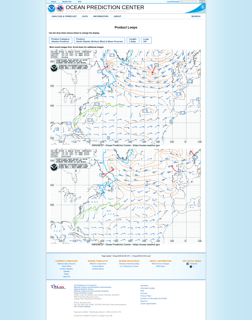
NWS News (160, 266)
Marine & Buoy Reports (66, 264)
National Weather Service (83, 289)
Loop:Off (145, 41)
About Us (144, 301)
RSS (79, 2)
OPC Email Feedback (82, 306)
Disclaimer (144, 286)
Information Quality (147, 288)
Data (85, 16)
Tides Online (66, 266)
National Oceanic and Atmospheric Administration (96, 11)
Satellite (66, 271)
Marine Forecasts (98, 261)
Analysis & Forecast (64, 16)
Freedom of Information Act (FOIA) (153, 298)
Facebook (191, 264)
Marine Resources (129, 261)
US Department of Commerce (85, 285)
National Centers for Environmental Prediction (91, 291)
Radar (66, 274)
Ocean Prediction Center (105, 7)
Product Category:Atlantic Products (59, 41)
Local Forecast (173, 2)
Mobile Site (67, 2)
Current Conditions (66, 261)
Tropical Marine (98, 266)
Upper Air (66, 277)
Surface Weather (66, 269)
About (117, 16)
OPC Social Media (192, 261)
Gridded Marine (98, 269)
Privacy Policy (145, 296)
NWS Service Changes (160, 264)
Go (202, 1)
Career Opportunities (148, 304)
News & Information (160, 261)
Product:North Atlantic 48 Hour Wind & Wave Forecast (98, 41)
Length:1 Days (132, 41)
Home (53, 2)
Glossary (143, 293)
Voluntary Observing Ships (129, 264)
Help (142, 291)
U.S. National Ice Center (129, 266)
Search (195, 16)
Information (100, 16)
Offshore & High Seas (98, 264)
